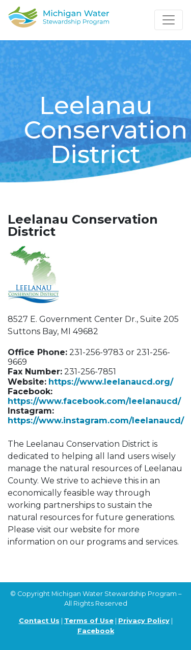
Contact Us (39, 621)
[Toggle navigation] (168, 20)
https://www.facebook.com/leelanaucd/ (94, 401)
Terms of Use (89, 621)
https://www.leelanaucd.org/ (110, 382)
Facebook (95, 631)
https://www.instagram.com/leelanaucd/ (96, 420)
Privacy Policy (144, 621)
